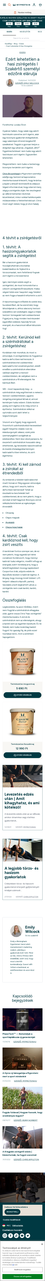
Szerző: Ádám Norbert (26, 1120)
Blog (15, 44)
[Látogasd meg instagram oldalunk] (4, 1235)
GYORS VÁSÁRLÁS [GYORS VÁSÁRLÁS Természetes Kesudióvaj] (22, 755)
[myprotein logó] (21, 5)
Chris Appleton (31, 897)
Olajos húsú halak (14, 527)
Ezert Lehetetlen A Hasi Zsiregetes (19, 46)
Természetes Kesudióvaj (22, 744)
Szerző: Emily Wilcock (27, 83)
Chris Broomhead (11, 173)
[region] (22, 1261)
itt (13, 1265)
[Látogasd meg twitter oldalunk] (27, 1235)
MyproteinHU (29, 827)
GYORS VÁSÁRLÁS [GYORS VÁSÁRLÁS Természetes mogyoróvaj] (22, 695)
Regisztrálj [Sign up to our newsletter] (12, 1212)
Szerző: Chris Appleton (26, 1159)
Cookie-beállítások (11, 1220)
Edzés (9, 32)
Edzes (21, 44)
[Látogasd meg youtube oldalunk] (22, 1235)
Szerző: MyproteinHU (24, 1042)
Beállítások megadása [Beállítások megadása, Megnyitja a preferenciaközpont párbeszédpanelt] (22, 1270)
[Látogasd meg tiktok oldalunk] (16, 1235)
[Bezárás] (42, 1244)
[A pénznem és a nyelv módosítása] (22, 1225)
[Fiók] (34, 4)
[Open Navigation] (4, 5)
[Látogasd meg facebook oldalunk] (10, 1235)
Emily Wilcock (32, 929)
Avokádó (10, 522)
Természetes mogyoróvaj (22, 684)
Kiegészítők (25, 32)
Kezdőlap (8, 44)
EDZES (22, 52)
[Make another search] (22, 38)
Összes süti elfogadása (22, 1276)
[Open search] (9, 4)
